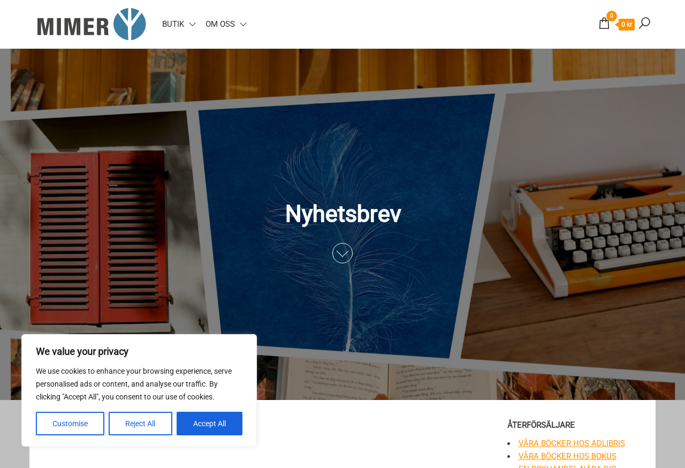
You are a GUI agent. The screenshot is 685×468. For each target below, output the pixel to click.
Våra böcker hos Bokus (567, 456)
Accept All (209, 423)
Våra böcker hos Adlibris (572, 443)
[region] (139, 390)
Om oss (220, 24)
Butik (173, 24)
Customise (70, 423)
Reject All (140, 423)
